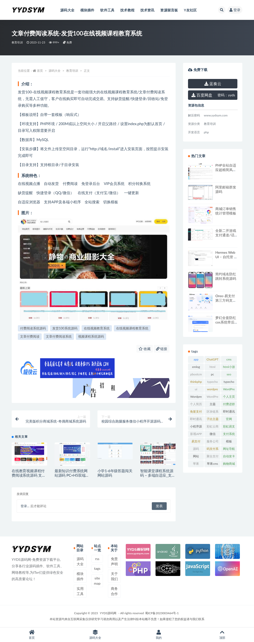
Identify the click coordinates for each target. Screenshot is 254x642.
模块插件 (80, 576)
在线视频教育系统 (97, 328)
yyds (226, 95)
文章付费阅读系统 (59, 336)
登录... (25, 506)
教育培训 (17, 42)
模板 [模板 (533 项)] (229, 441)
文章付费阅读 (29, 336)
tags (97, 568)
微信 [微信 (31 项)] (213, 434)
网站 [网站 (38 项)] (196, 456)
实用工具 (80, 591)
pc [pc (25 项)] (212, 374)
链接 (161, 349)
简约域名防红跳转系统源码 (225, 276)
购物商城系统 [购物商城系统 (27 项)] (229, 464)
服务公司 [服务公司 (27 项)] (213, 441)
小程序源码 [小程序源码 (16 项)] (196, 427)
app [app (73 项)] (196, 359)
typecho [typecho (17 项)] (212, 382)
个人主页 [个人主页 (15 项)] (229, 396)
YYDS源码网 (108, 613)
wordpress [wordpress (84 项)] (212, 390)
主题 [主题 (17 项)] (213, 404)
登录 (234, 10)
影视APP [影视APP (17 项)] (196, 434)
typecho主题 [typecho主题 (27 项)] (228, 382)
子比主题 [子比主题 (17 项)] (213, 419)
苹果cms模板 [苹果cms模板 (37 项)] (212, 464)
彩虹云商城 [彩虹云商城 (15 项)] (213, 427)
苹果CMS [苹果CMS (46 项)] (196, 464)
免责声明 (114, 561)
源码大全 (55, 70)
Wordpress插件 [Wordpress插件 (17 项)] (196, 397)
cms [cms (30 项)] (228, 359)
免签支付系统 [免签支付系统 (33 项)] (196, 412)
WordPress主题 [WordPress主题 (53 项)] (229, 390)
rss (97, 559)
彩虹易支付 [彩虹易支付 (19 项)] (229, 427)
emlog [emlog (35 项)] (196, 367)
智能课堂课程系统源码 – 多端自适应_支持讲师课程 (157, 475)
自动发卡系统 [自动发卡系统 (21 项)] (229, 457)
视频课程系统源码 (91, 336)
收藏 (145, 349)
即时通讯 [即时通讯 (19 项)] (229, 411)
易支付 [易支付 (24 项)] (195, 441)
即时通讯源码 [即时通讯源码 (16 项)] (196, 420)
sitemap (97, 580)
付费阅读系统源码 (33, 328)
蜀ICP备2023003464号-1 (162, 613)
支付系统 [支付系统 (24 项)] (229, 434)
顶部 (222, 635)
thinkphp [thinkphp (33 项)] (196, 382)
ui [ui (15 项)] (196, 389)
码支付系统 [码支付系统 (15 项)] (213, 449)
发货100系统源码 (64, 328)
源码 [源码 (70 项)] (196, 449)
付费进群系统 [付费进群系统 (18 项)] (229, 405)
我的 (158, 635)
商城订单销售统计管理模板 (225, 211)
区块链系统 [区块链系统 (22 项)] (213, 412)
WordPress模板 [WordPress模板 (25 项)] (212, 397)
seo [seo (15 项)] (229, 374)
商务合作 (114, 591)
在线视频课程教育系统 (132, 328)
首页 (40, 70)
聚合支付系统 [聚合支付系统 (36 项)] (213, 457)
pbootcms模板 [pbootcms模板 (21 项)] (196, 375)
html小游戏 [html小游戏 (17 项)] (229, 367)
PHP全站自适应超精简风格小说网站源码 (225, 169)
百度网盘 (201, 95)
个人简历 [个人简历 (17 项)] (196, 404)
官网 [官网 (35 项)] (229, 419)
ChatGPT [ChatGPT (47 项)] (213, 359)
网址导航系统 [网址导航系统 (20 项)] (229, 449)
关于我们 (114, 576)
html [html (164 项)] (213, 367)
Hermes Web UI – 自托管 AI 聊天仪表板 (226, 256)
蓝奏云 (212, 83)
